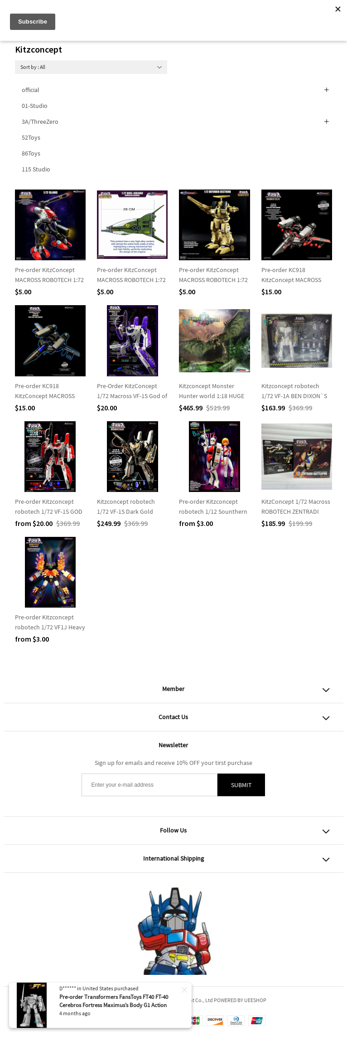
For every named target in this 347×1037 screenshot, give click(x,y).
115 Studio (36, 169)
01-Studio (35, 106)
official (30, 90)
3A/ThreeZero (40, 121)
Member (173, 689)
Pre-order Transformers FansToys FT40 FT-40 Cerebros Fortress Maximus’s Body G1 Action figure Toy (113, 1005)
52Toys (31, 137)
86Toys (31, 153)
